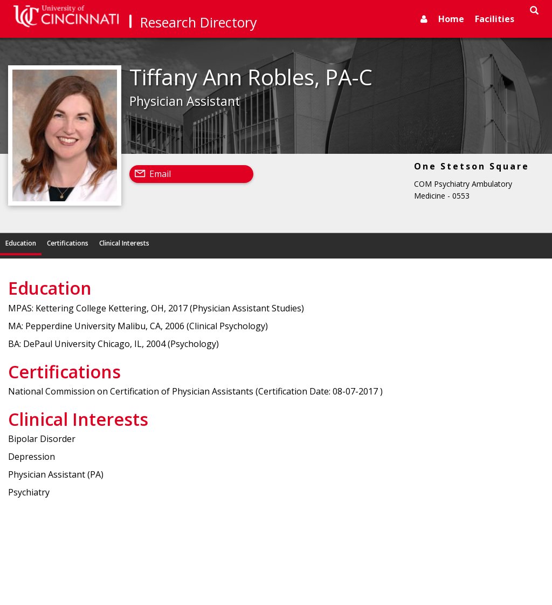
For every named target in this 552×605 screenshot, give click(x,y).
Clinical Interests (124, 243)
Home (451, 19)
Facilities (494, 19)
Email (160, 174)
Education (20, 243)
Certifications (67, 243)
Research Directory (198, 22)
